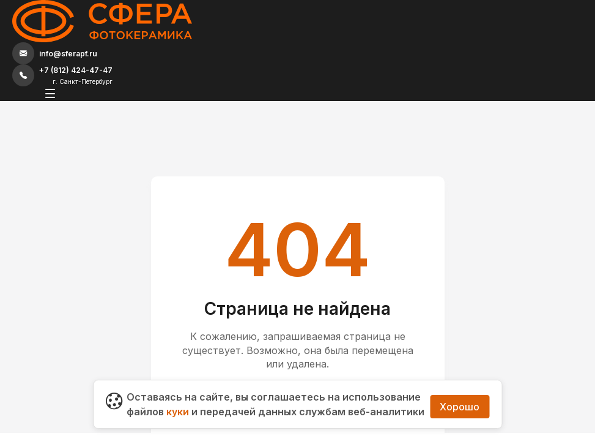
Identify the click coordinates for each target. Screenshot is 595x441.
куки (177, 397)
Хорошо (459, 397)
